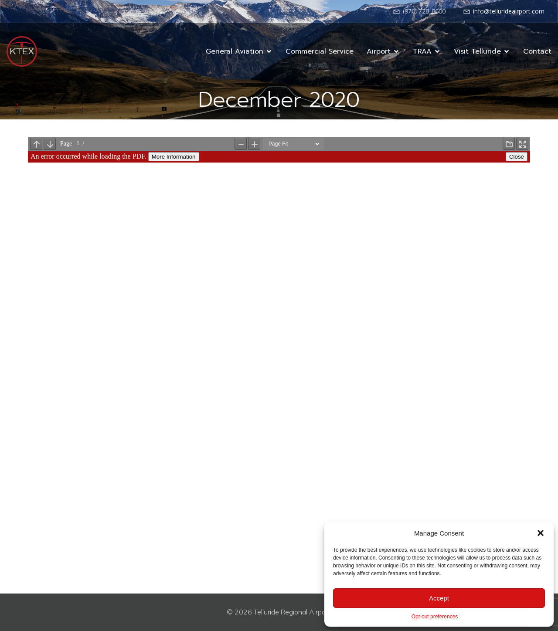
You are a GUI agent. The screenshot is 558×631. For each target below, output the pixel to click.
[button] (540, 533)
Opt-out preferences (435, 617)
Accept (439, 598)
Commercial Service (320, 51)
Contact (537, 51)
